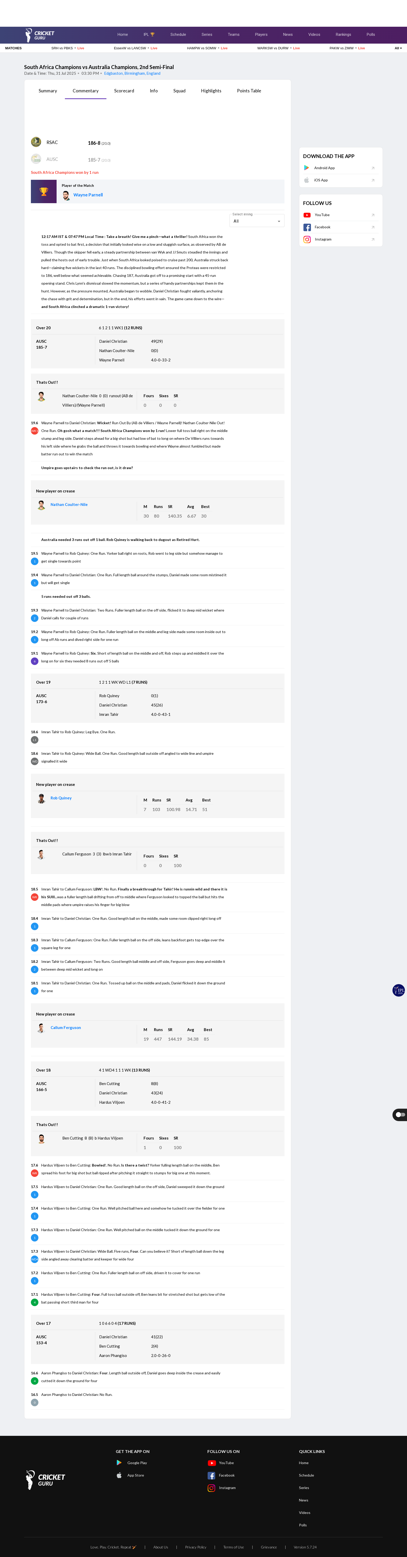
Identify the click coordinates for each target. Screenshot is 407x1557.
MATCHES (13, 48)
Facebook (316, 227)
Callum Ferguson (66, 1027)
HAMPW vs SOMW (207, 48)
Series (207, 34)
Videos (314, 34)
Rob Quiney (61, 797)
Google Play (131, 1462)
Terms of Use (233, 1547)
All (398, 48)
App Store (130, 1475)
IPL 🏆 (149, 34)
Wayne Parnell (88, 194)
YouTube (316, 214)
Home (123, 34)
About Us (160, 1547)
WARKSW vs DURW (278, 48)
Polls (371, 34)
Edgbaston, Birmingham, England (131, 73)
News (288, 34)
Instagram (317, 239)
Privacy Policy (195, 1547)
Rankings (343, 34)
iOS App (315, 180)
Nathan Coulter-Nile (69, 504)
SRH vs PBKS (67, 48)
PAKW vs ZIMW (347, 48)
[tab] (48, 92)
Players (261, 34)
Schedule (178, 34)
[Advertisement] (203, 11)
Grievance (269, 1547)
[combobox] (257, 221)
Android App (319, 168)
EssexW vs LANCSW (135, 48)
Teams (234, 34)
